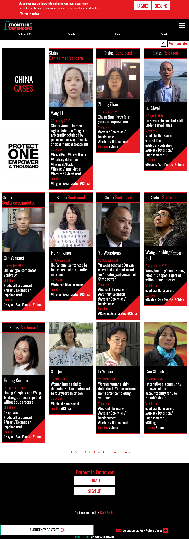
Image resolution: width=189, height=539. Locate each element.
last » (126, 452)
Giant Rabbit (107, 512)
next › (117, 452)
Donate (71, 34)
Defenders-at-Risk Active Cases (139, 530)
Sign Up (94, 491)
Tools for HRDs (25, 34)
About (118, 34)
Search (164, 34)
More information (29, 13)
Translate (180, 43)
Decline (161, 6)
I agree (142, 6)
